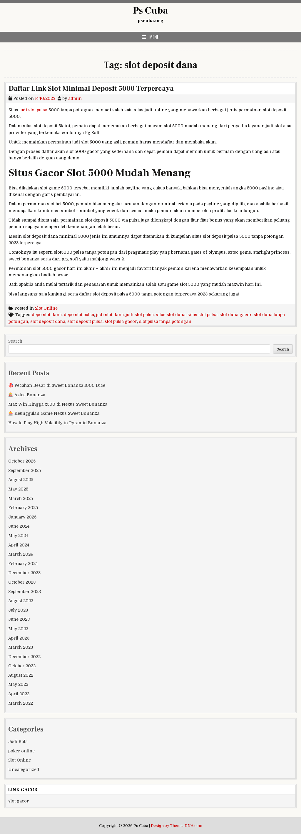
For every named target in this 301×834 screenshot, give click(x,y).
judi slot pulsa (33, 110)
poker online (21, 751)
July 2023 (18, 610)
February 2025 (23, 507)
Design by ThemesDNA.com (176, 826)
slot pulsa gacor (121, 321)
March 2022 (20, 703)
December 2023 (24, 572)
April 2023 (18, 638)
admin (75, 98)
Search (15, 341)
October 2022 (22, 665)
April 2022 (18, 693)
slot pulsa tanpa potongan (165, 321)
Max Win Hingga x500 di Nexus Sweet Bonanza (57, 404)
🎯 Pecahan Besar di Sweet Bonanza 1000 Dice (56, 385)
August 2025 (20, 479)
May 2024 (18, 535)
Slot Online (46, 308)
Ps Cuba (150, 10)
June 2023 (19, 619)
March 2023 (20, 647)
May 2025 (18, 489)
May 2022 (18, 684)
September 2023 (24, 591)
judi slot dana (110, 314)
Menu (154, 37)
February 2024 (23, 563)
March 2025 (20, 498)
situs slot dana (170, 314)
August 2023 (20, 600)
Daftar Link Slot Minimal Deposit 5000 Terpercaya (91, 88)
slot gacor (18, 801)
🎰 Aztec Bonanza (26, 394)
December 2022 (24, 656)
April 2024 (18, 545)
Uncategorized (23, 769)
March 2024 (20, 554)
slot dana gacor (236, 314)
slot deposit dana (47, 321)
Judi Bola (18, 741)
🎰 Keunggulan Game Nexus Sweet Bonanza (53, 413)
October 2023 (22, 582)
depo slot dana (47, 314)
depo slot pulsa (79, 314)
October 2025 (22, 461)
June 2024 (18, 526)
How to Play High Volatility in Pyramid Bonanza (57, 422)
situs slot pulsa (203, 314)
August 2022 (20, 675)
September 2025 (24, 470)
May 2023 (18, 628)
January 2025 (22, 517)
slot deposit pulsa (85, 321)
